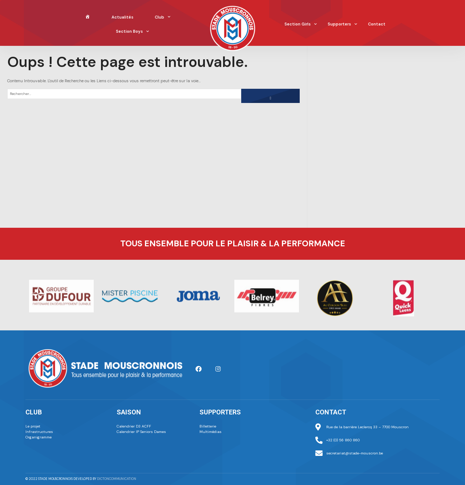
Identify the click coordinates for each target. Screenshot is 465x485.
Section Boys (132, 32)
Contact (376, 24)
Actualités (122, 17)
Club (162, 17)
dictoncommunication (116, 479)
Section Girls (300, 24)
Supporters (342, 24)
